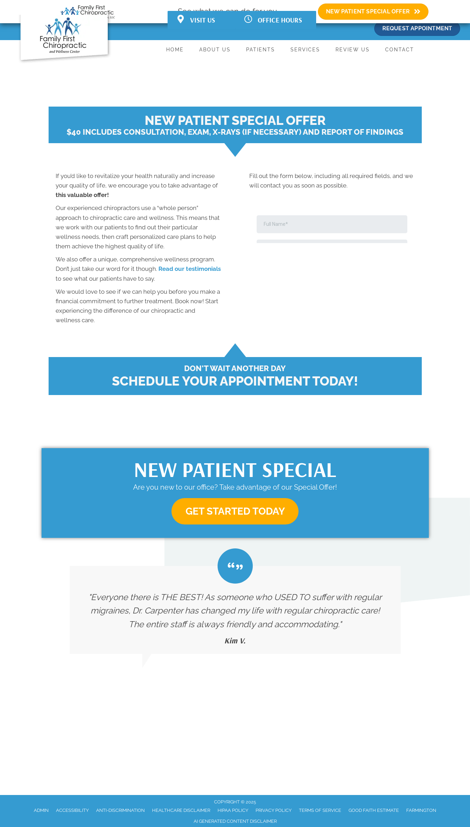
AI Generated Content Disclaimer (235, 821)
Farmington (421, 810)
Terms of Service (320, 810)
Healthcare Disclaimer (181, 810)
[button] (235, 511)
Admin (41, 810)
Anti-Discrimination (120, 810)
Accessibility (72, 810)
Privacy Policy (274, 810)
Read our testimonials (189, 268)
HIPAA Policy (233, 810)
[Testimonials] (235, 610)
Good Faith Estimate (374, 810)
